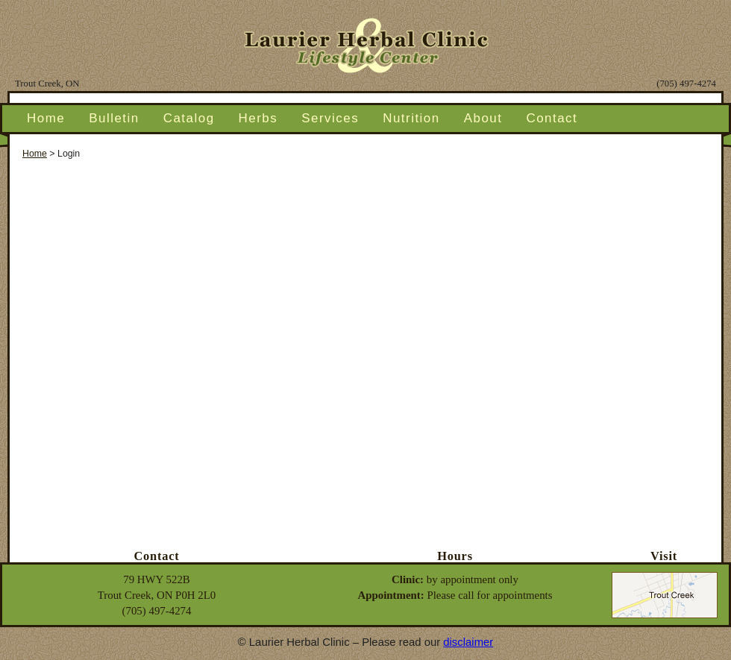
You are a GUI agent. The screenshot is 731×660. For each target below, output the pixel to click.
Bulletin (114, 118)
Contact (551, 118)
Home (46, 118)
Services (330, 118)
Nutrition (411, 118)
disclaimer (468, 642)
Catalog (189, 118)
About (483, 118)
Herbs (258, 118)
